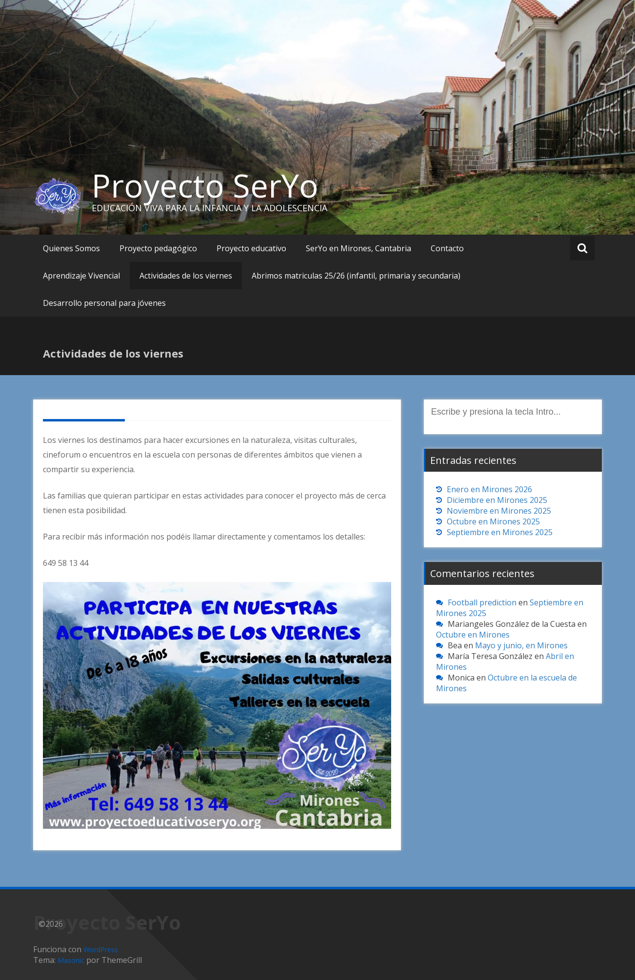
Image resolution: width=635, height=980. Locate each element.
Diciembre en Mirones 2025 (497, 500)
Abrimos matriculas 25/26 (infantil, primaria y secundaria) (356, 275)
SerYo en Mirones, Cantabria (358, 248)
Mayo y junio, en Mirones (521, 645)
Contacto (447, 248)
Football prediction (482, 602)
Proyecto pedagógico (158, 248)
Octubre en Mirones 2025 (493, 521)
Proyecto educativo (251, 248)
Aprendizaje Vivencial (81, 275)
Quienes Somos (71, 248)
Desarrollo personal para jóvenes (104, 303)
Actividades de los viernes (185, 275)
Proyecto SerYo (205, 185)
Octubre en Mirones (473, 634)
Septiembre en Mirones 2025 (500, 532)
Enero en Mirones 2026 (489, 489)
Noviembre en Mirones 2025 (499, 510)
